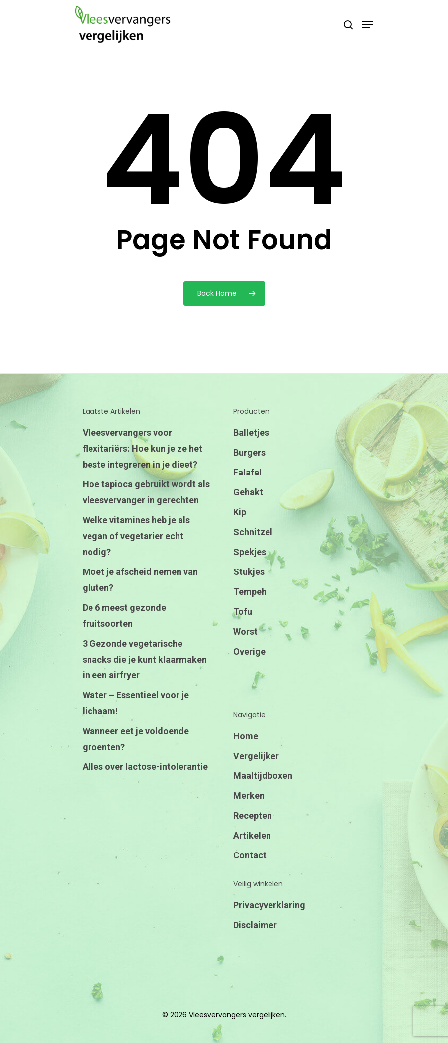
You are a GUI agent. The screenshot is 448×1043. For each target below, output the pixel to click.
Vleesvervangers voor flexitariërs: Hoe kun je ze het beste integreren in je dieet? (142, 448)
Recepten (252, 815)
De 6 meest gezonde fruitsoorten (124, 615)
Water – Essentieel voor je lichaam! (136, 703)
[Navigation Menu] (367, 25)
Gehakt (248, 492)
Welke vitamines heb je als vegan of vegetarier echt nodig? (136, 536)
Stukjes (249, 572)
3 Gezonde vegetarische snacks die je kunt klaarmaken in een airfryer (145, 659)
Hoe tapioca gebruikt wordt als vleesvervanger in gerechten (146, 492)
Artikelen (252, 835)
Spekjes (249, 552)
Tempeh (250, 591)
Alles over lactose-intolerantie (145, 766)
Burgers (249, 452)
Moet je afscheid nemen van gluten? (140, 580)
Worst (245, 631)
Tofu (242, 611)
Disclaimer (255, 925)
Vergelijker (256, 756)
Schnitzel (252, 532)
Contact (250, 855)
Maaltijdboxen (262, 775)
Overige (249, 651)
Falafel (247, 472)
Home (245, 736)
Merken (249, 795)
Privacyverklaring (269, 905)
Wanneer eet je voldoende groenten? (136, 739)
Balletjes (251, 432)
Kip (239, 512)
